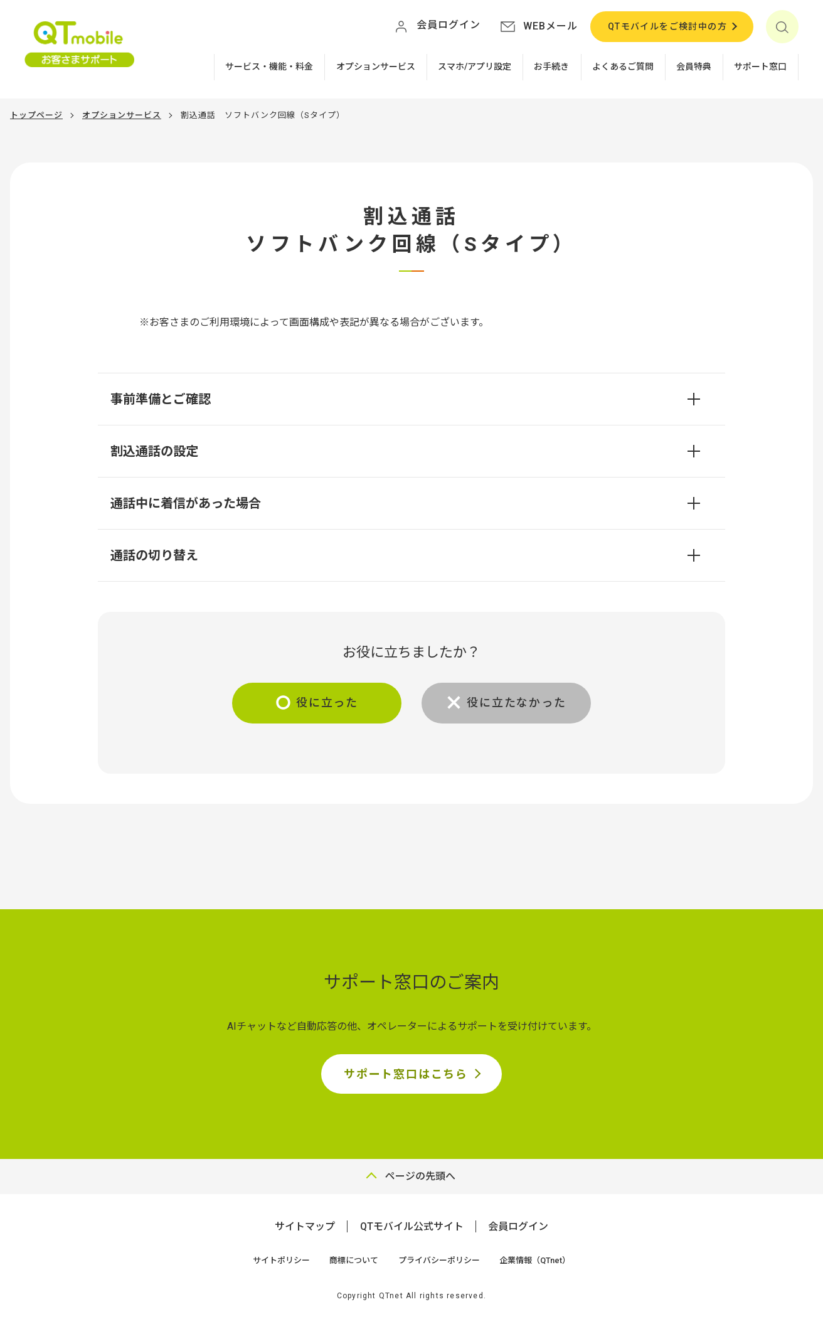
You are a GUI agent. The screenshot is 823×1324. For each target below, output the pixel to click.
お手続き (551, 66)
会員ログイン (518, 1226)
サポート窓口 (760, 66)
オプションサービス (375, 66)
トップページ (36, 115)
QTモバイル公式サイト (412, 1226)
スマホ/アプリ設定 (474, 66)
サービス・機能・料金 (269, 66)
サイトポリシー (281, 1260)
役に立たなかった (516, 702)
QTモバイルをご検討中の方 (667, 26)
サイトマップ (305, 1226)
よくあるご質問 (623, 66)
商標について (353, 1260)
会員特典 (693, 66)
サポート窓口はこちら (406, 1074)
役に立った (327, 702)
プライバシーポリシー (439, 1260)
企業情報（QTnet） (534, 1260)
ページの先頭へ (420, 1176)
